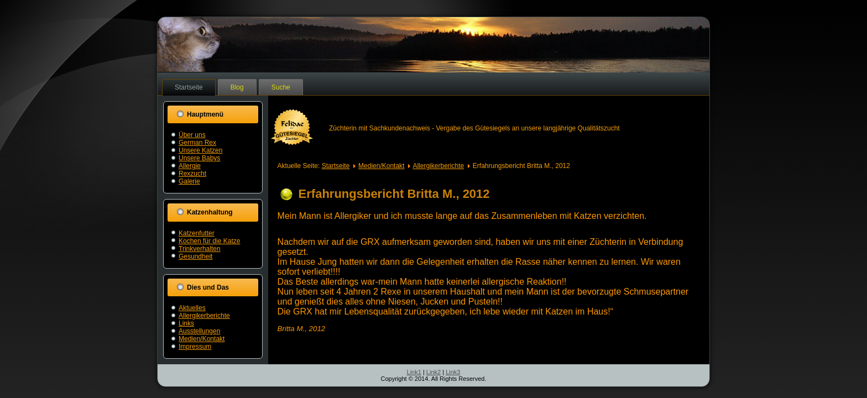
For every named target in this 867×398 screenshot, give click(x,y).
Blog (237, 87)
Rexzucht (192, 173)
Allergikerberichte (204, 316)
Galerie (189, 181)
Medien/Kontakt (201, 339)
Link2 (433, 372)
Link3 (453, 372)
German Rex (197, 142)
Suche (280, 87)
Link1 (414, 372)
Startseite (189, 87)
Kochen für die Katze (209, 241)
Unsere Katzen (200, 150)
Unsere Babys (199, 158)
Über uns (192, 135)
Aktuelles (192, 308)
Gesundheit (195, 256)
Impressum (195, 346)
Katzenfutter (197, 233)
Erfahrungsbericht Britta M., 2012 (394, 194)
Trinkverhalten (200, 249)
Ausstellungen (199, 331)
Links (186, 323)
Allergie (190, 166)
